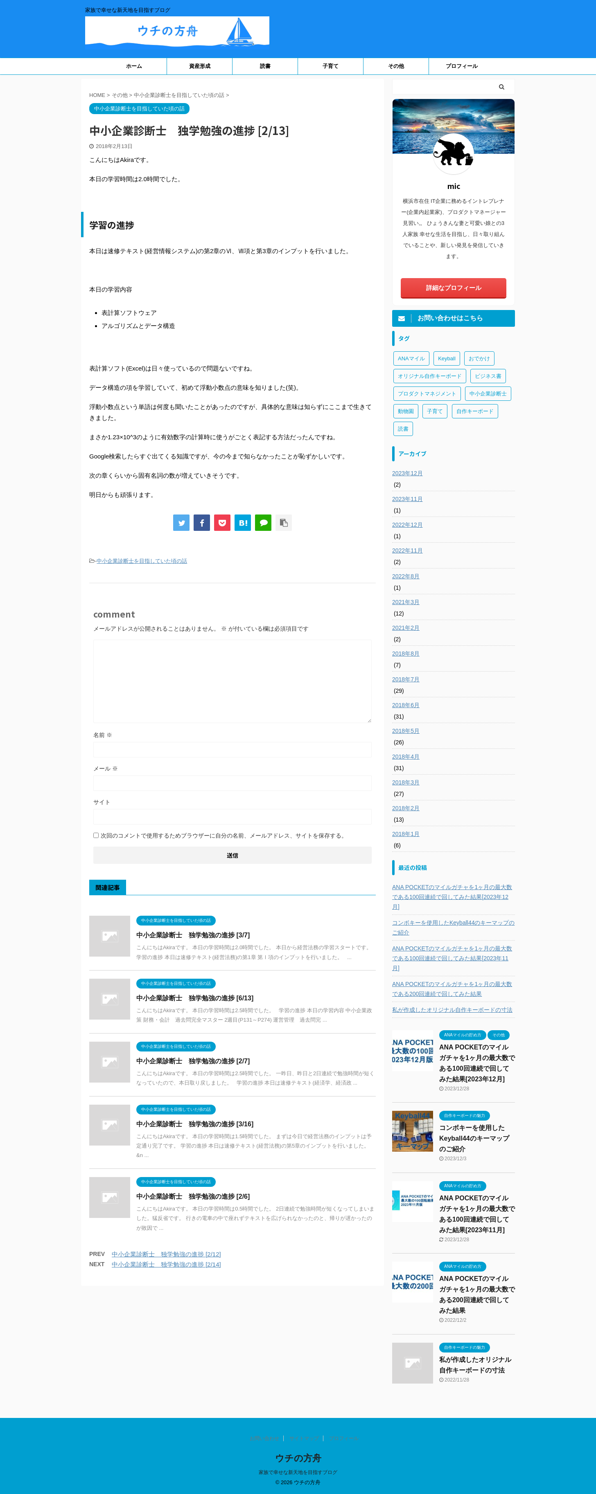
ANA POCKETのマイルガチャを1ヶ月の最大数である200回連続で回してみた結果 (452, 989)
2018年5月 (406, 731)
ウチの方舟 (298, 1458)
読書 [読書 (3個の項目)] (403, 429)
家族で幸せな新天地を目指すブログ (298, 1472)
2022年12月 (407, 524)
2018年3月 (406, 782)
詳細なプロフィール (453, 287)
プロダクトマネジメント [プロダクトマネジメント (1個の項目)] (427, 394)
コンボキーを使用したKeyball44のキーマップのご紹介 (453, 927)
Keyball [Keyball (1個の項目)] (447, 358)
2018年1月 (406, 834)
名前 (102, 735)
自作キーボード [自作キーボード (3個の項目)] (475, 411)
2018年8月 (406, 653)
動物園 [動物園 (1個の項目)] (406, 411)
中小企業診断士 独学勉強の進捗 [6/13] (194, 998)
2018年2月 (406, 808)
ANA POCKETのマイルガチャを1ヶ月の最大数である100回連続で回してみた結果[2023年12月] (452, 897)
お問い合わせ (264, 1438)
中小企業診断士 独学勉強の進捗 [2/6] (193, 1196)
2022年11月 (407, 550)
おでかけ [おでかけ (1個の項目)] (479, 358)
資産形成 (199, 66)
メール (105, 768)
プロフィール (462, 66)
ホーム (134, 66)
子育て (331, 66)
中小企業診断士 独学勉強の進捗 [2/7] (193, 1061)
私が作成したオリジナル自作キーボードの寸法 (452, 1009)
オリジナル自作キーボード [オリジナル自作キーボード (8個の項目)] (430, 376)
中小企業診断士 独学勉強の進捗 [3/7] (193, 935)
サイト (102, 802)
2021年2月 (406, 628)
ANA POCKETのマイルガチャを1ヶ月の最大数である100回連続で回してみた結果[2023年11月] (452, 958)
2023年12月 (407, 473)
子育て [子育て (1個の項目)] (435, 411)
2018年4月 (406, 756)
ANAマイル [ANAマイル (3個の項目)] (411, 358)
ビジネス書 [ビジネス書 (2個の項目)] (488, 376)
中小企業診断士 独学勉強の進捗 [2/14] (166, 1264)
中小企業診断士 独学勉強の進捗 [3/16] (194, 1124)
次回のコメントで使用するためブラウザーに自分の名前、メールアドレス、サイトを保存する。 (224, 835)
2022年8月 (406, 576)
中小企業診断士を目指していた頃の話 (142, 561)
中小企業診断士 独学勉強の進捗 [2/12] (166, 1254)
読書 (265, 66)
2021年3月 (406, 602)
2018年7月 (406, 679)
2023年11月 (407, 499)
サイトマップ (304, 1438)
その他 (396, 66)
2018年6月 (406, 705)
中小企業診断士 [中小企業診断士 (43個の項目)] (488, 394)
